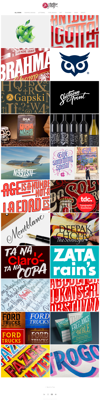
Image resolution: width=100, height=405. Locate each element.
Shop (76, 12)
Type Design (52, 12)
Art (60, 12)
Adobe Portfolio (53, 399)
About (83, 12)
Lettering (41, 12)
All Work (18, 12)
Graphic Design (29, 12)
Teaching (68, 12)
